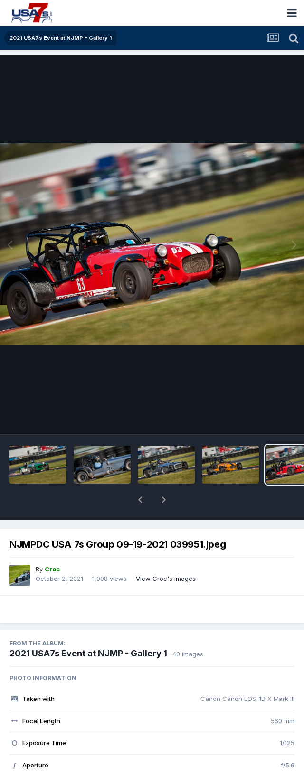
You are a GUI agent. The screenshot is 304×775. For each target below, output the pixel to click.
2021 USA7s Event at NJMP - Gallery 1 (88, 629)
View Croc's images (166, 554)
